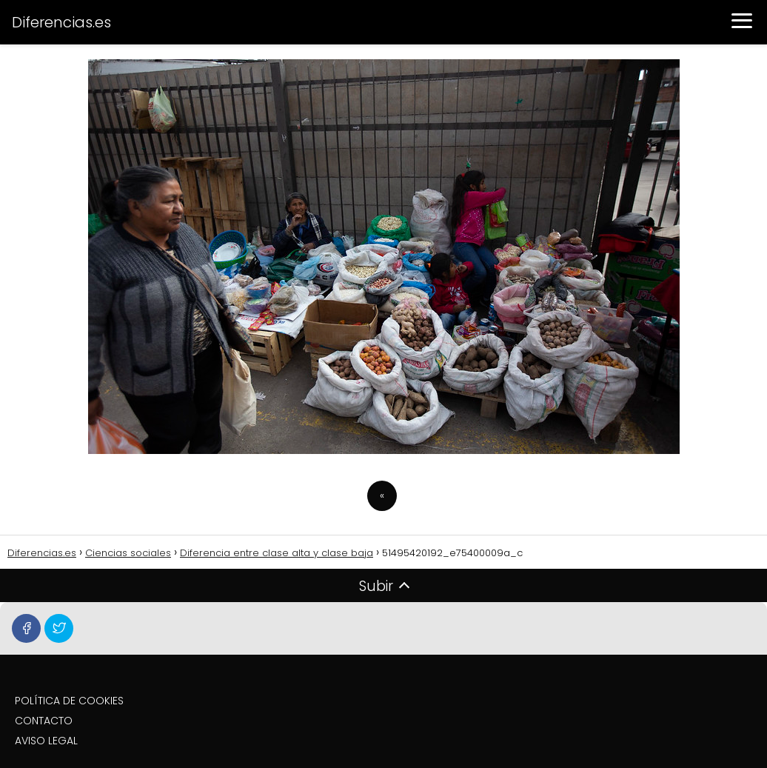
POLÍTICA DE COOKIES (69, 700)
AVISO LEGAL (46, 740)
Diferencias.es (61, 22)
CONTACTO (44, 720)
